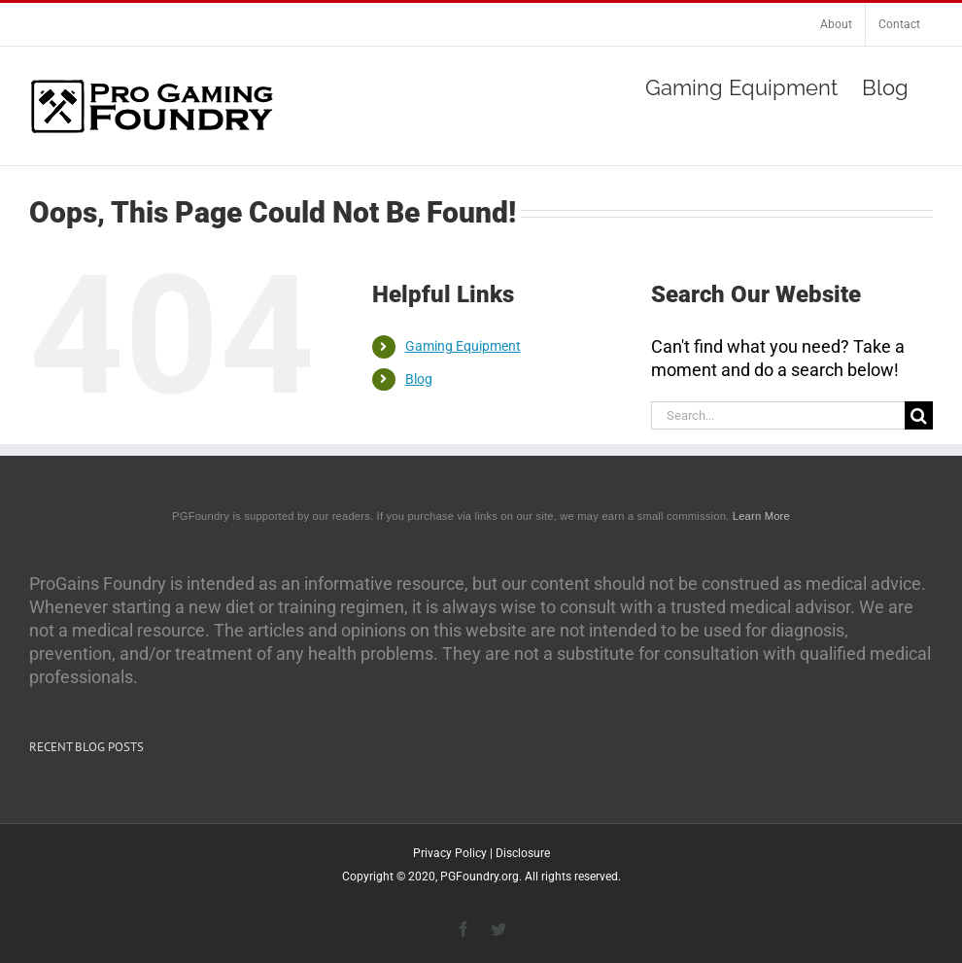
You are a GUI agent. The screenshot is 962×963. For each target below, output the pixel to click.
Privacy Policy (450, 853)
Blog (418, 379)
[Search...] (778, 415)
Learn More (761, 516)
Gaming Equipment (463, 346)
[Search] (919, 415)
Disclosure (523, 853)
